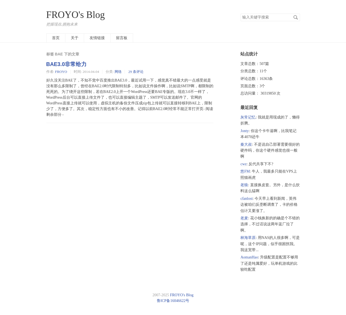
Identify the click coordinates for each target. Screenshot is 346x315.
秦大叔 (246, 144)
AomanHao (249, 257)
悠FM (245, 171)
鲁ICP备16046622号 (173, 301)
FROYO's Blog (75, 15)
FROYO (61, 72)
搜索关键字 (240, 13)
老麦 (244, 218)
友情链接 (97, 38)
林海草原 (248, 238)
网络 (118, 72)
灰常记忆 (248, 117)
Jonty (244, 131)
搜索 (295, 17)
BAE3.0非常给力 (66, 64)
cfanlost (246, 199)
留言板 (121, 38)
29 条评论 (135, 72)
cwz (243, 164)
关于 (74, 38)
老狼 (244, 185)
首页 (56, 38)
